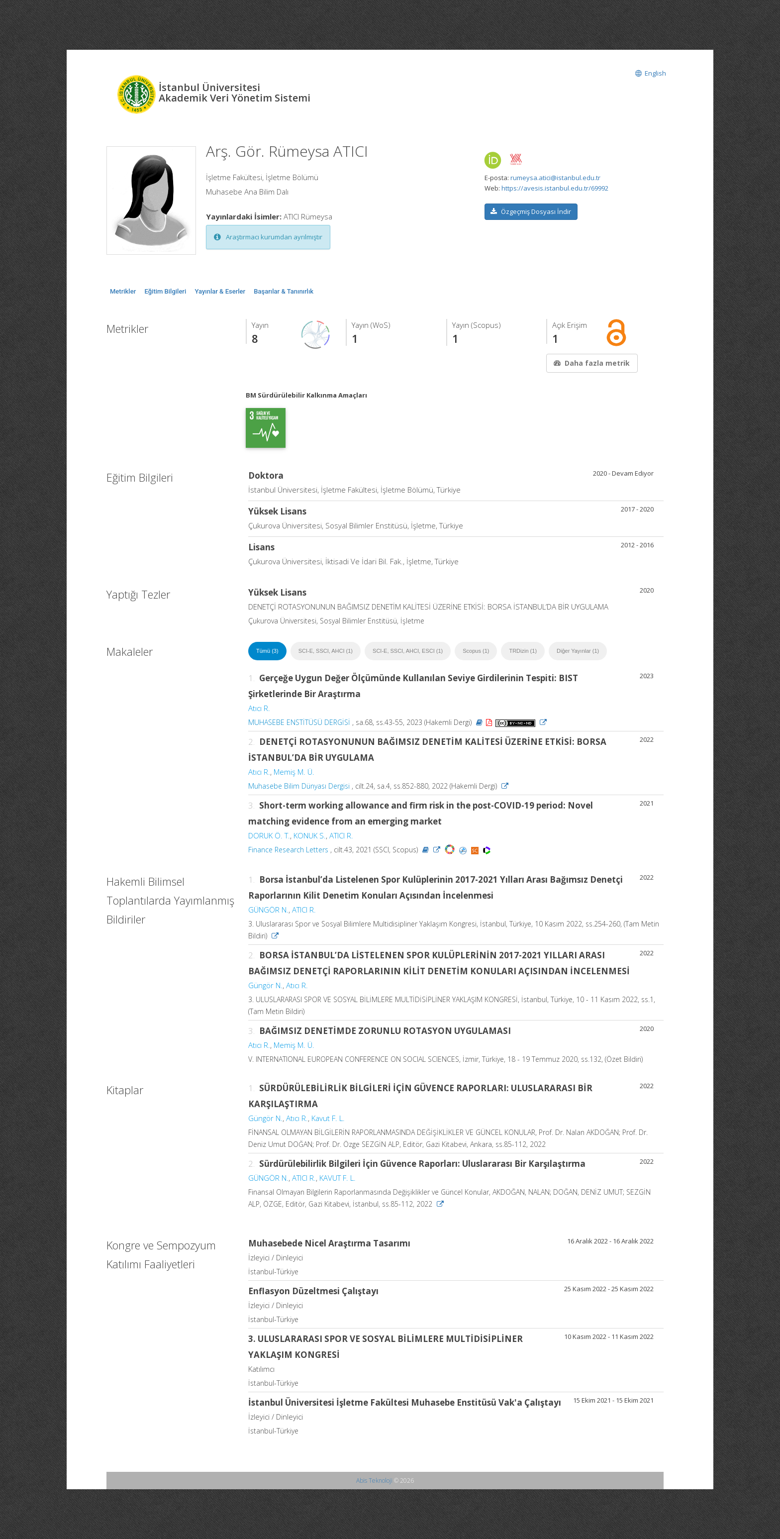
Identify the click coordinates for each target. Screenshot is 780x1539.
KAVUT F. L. (337, 1178)
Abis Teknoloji (374, 1480)
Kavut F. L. (328, 1118)
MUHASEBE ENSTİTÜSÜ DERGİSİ (299, 722)
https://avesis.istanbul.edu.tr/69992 (554, 188)
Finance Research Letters (288, 849)
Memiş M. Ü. (294, 772)
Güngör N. (265, 985)
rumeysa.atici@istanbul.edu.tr (555, 177)
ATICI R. (341, 835)
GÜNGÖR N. (268, 910)
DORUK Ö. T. (269, 835)
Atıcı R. (259, 708)
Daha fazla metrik (591, 363)
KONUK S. (309, 835)
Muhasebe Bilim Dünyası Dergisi (299, 786)
